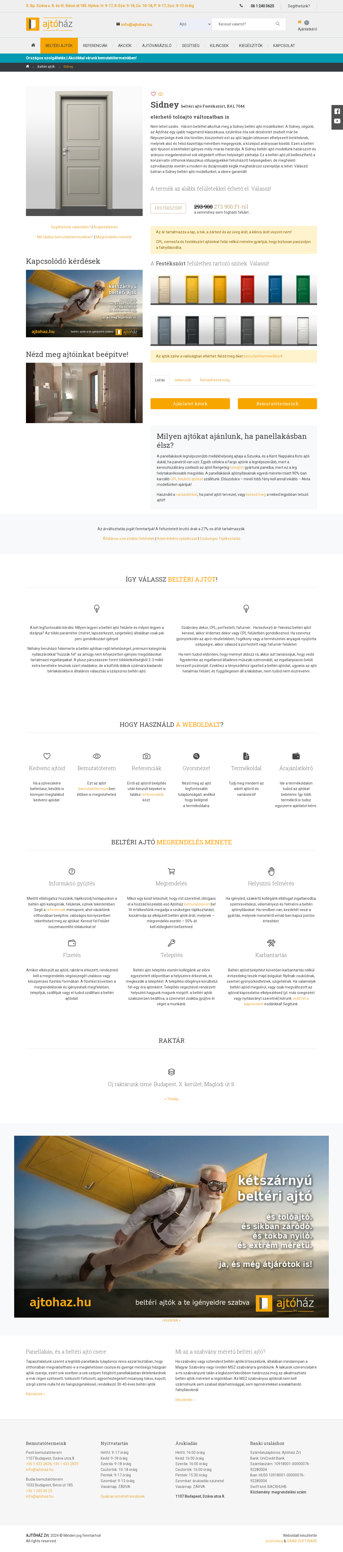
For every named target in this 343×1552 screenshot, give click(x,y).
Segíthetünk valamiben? (71, 227)
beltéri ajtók (59, 45)
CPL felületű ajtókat (186, 479)
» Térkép (171, 1099)
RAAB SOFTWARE (302, 1541)
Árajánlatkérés (105, 227)
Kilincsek (219, 45)
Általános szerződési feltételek (128, 538)
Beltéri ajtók (46, 67)
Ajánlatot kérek (190, 403)
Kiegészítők (251, 45)
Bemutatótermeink (277, 403)
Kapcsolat (284, 45)
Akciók (125, 45)
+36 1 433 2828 (38, 1464)
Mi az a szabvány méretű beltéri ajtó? (220, 1351)
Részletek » (35, 1394)
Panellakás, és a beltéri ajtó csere (66, 1351)
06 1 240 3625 (262, 6)
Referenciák (95, 45)
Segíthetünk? (299, 6)
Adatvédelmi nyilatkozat (177, 538)
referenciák (56, 910)
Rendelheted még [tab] (215, 380)
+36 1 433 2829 (65, 1464)
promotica (274, 1541)
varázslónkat (186, 494)
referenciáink (153, 794)
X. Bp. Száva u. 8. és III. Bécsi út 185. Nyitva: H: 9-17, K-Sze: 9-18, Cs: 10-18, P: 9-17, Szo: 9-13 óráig (110, 6)
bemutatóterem (197, 904)
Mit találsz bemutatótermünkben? (65, 237)
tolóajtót (237, 467)
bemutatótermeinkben (262, 356)
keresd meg (256, 494)
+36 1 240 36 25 (39, 1491)
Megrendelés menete (114, 237)
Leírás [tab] (160, 380)
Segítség (191, 45)
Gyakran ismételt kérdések (123, 1496)
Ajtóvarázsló (157, 45)
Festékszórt (168, 208)
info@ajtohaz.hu (136, 24)
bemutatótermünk (93, 789)
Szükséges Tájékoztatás (220, 538)
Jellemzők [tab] (182, 380)
